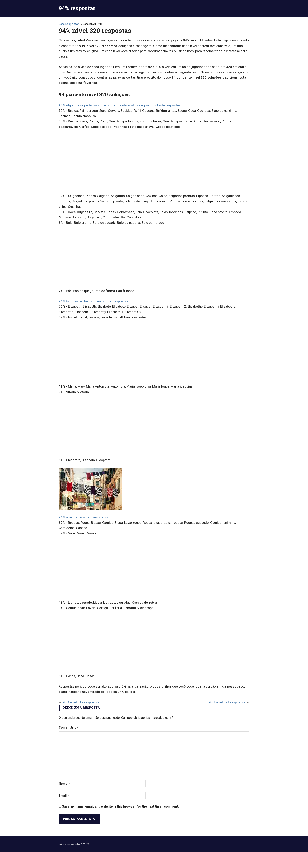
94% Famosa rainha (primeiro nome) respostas (93, 301)
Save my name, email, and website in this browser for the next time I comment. (120, 806)
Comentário (69, 727)
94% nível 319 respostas (81, 702)
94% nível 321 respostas (227, 702)
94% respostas (77, 8)
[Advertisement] (154, 161)
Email (64, 796)
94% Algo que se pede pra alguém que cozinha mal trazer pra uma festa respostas (120, 105)
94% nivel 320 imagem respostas (83, 517)
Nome (64, 784)
